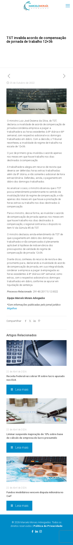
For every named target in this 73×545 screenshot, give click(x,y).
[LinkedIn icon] (36, 531)
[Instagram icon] (40, 531)
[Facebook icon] (32, 531)
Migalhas (12, 308)
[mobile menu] (67, 6)
